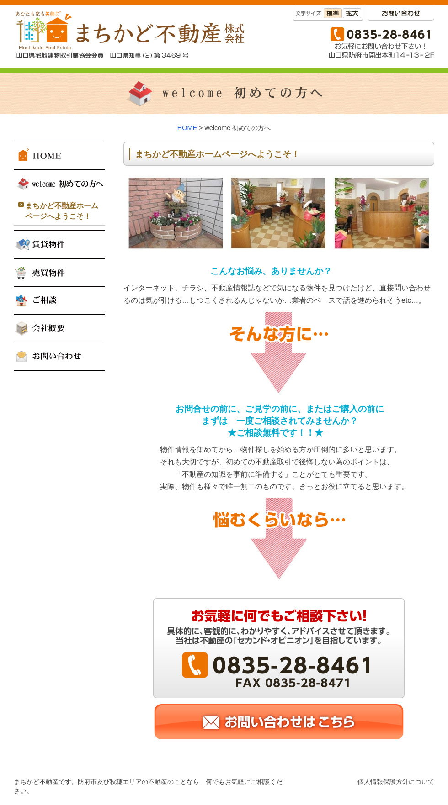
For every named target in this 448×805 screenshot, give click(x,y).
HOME (187, 128)
